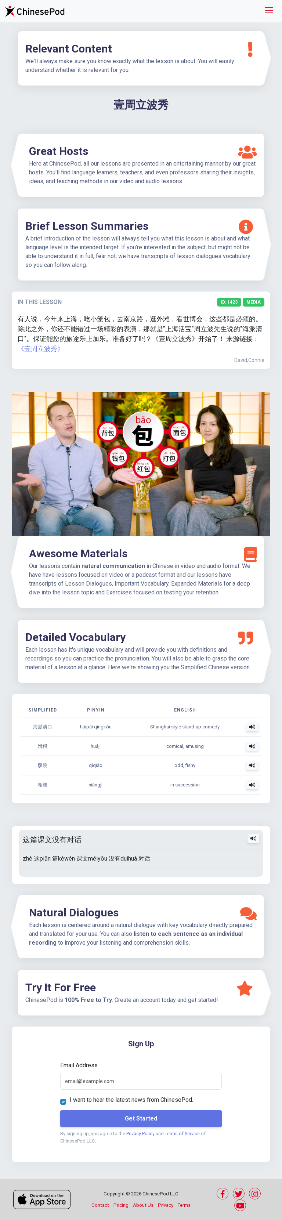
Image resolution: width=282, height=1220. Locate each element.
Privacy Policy (140, 1133)
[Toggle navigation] (269, 11)
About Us (143, 1205)
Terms (184, 1205)
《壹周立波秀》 (41, 348)
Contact (100, 1205)
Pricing (121, 1205)
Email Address (79, 1065)
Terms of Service (182, 1133)
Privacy (165, 1205)
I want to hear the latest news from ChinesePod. (131, 1099)
